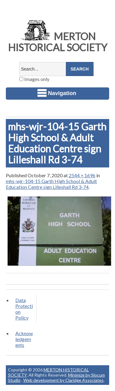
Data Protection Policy (24, 308)
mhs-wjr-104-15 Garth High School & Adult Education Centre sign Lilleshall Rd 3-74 (51, 184)
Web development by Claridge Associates (63, 380)
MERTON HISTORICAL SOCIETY (57, 41)
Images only (34, 79)
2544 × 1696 (82, 175)
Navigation (56, 93)
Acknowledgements (24, 339)
